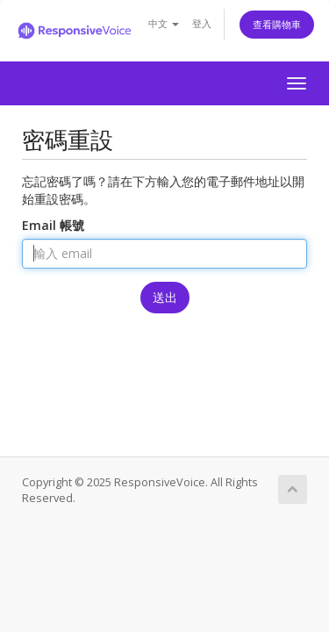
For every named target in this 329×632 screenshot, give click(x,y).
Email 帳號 (53, 225)
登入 (201, 23)
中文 (163, 23)
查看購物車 (277, 24)
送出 (165, 297)
